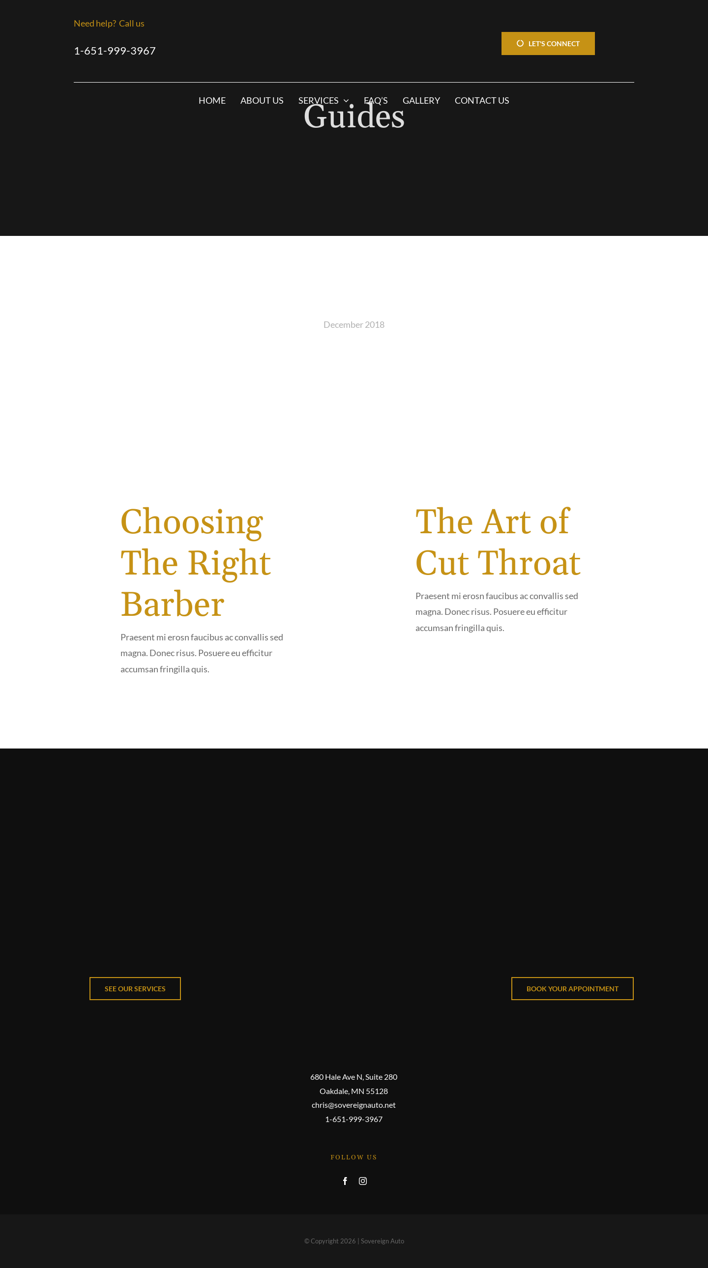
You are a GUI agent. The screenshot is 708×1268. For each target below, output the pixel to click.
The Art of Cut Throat (498, 543)
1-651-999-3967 (115, 50)
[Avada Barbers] (353, 782)
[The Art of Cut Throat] (501, 412)
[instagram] (363, 1181)
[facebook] (345, 1181)
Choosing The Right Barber (195, 564)
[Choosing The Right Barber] (206, 412)
